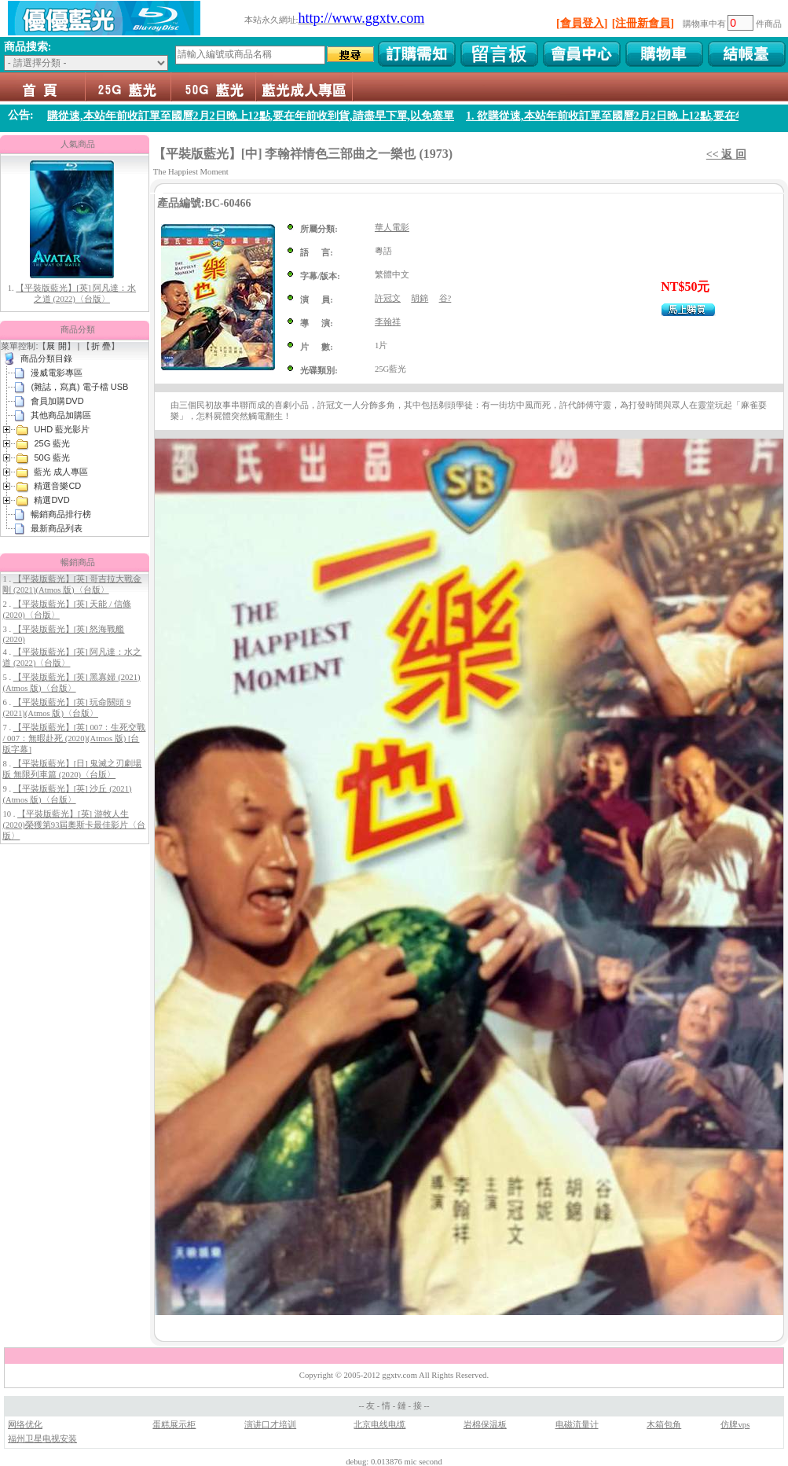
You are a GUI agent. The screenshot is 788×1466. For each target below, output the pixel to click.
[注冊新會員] (643, 23)
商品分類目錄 (46, 358)
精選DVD (51, 500)
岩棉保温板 (485, 1424)
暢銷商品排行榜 (61, 514)
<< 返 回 (726, 154)
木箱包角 (664, 1424)
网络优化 (25, 1424)
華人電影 (392, 227)
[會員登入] (581, 23)
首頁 (43, 86)
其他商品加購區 (61, 415)
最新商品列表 (56, 528)
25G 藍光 (128, 86)
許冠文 (388, 298)
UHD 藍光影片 (62, 429)
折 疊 (101, 346)
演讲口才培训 (270, 1424)
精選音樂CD (57, 486)
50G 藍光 (213, 86)
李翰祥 (388, 322)
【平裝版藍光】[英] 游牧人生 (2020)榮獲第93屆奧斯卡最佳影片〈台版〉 (73, 825)
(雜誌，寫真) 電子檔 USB (79, 386)
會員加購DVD (57, 401)
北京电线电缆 (379, 1424)
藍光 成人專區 (304, 86)
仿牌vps (735, 1424)
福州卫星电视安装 (42, 1439)
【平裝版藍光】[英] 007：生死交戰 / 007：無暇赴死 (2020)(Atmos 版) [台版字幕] (73, 738)
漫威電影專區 (56, 372)
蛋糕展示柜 (174, 1424)
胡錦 (419, 298)
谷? (445, 298)
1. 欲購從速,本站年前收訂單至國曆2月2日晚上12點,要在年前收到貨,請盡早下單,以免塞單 (253, 116)
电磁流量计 (577, 1424)
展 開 (56, 346)
